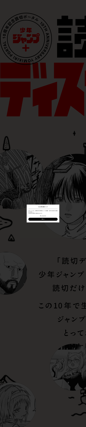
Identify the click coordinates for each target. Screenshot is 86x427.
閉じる (43, 219)
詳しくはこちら (43, 215)
